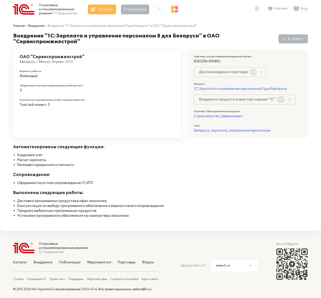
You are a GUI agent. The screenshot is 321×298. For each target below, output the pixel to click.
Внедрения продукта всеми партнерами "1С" (242, 99)
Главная (19, 26)
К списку (295, 39)
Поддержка (75, 279)
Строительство (207, 116)
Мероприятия (99, 262)
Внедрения (36, 26)
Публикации (70, 262)
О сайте (18, 279)
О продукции (135, 9)
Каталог (20, 262)
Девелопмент (232, 116)
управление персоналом (249, 131)
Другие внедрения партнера (228, 72)
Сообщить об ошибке (124, 279)
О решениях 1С (36, 279)
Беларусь (202, 131)
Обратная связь (97, 279)
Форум (148, 262)
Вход (304, 8)
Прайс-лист (57, 279)
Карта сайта (149, 279)
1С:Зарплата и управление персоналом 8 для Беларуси (240, 89)
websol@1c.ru (141, 289)
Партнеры (127, 262)
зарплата (219, 131)
